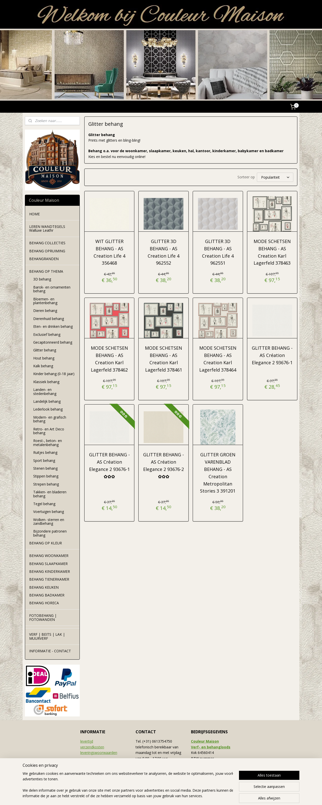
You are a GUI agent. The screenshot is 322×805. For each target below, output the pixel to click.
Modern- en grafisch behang (49, 419)
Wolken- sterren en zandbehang (48, 521)
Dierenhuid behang (48, 318)
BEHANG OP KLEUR (45, 543)
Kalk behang (43, 366)
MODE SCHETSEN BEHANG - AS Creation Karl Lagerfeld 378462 (109, 359)
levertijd (86, 741)
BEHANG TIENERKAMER (49, 579)
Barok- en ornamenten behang (51, 289)
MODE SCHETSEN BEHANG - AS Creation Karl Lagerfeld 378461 (163, 359)
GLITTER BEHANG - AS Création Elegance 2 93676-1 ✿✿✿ (109, 465)
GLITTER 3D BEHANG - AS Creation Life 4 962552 (163, 252)
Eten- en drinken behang (53, 326)
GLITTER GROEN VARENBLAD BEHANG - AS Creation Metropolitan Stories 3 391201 (217, 473)
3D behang (42, 279)
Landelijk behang (47, 401)
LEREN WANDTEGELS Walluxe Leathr (47, 228)
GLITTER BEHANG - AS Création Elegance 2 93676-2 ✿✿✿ (163, 465)
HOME (34, 214)
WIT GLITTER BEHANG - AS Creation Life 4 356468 (109, 252)
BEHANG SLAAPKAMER (48, 563)
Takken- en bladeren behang (49, 494)
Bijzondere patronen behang (50, 533)
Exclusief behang (46, 334)
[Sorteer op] (275, 177)
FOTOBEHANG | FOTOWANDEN (43, 617)
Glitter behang (44, 350)
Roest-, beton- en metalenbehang (47, 442)
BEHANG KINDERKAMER (49, 571)
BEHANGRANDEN (44, 258)
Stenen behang (45, 468)
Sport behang (44, 460)
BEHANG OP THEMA (46, 271)
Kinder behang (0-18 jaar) (53, 373)
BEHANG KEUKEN (44, 587)
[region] (128, 785)
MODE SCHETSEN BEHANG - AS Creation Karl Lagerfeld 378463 (272, 252)
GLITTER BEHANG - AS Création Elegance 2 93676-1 (272, 355)
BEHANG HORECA (44, 602)
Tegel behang (44, 503)
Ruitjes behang (45, 452)
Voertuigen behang (48, 511)
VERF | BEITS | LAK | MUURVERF (47, 636)
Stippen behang (45, 476)
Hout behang (43, 358)
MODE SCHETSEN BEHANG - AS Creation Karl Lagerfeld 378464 (217, 359)
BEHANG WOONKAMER (48, 555)
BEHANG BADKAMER (46, 595)
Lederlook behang (48, 409)
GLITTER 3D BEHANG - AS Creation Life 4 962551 (218, 252)
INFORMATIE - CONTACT (50, 651)
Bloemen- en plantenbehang (45, 301)
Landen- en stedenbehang (44, 391)
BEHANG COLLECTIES (47, 242)
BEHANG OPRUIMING (47, 251)
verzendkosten (92, 747)
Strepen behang (46, 484)
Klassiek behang (46, 381)
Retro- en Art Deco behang (48, 431)
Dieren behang (45, 310)
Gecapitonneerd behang (52, 342)
